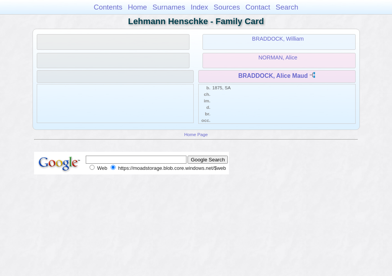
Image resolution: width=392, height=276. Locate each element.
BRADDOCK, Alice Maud (273, 75)
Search (287, 7)
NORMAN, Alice (277, 57)
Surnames (168, 7)
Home (137, 7)
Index (199, 7)
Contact (257, 7)
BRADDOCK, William (278, 39)
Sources (227, 7)
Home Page (196, 134)
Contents (108, 7)
